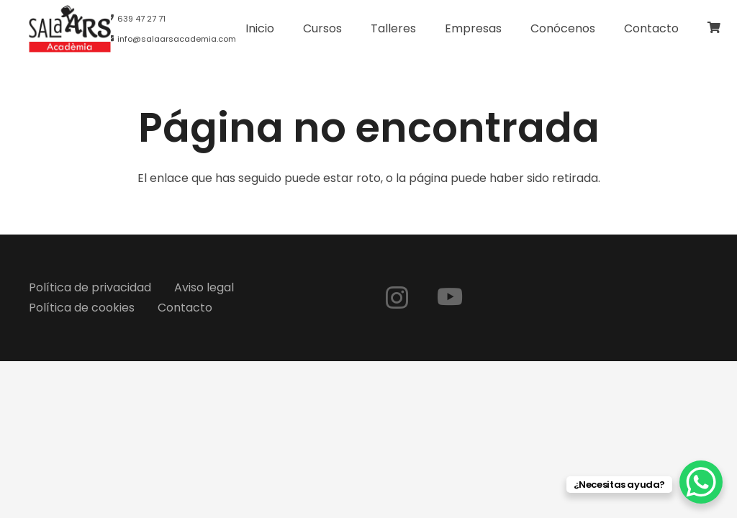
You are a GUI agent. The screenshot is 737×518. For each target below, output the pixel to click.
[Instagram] (397, 297)
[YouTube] (450, 296)
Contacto (185, 307)
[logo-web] (70, 29)
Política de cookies (82, 307)
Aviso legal (204, 287)
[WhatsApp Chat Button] (701, 482)
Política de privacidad (90, 287)
